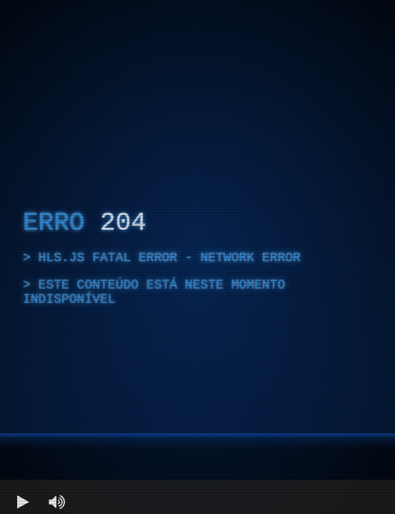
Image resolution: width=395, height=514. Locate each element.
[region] (197, 257)
